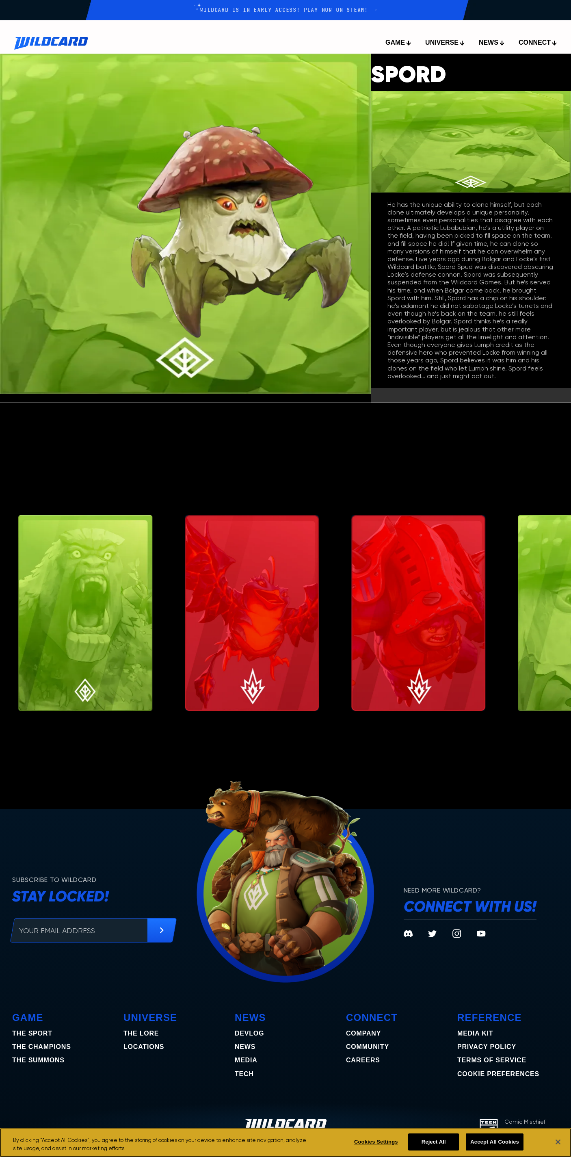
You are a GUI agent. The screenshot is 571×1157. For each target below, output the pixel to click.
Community (367, 1046)
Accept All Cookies (494, 1142)
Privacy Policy (486, 1046)
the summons (38, 1060)
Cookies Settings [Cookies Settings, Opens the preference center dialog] (376, 1142)
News (245, 1046)
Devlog (249, 1033)
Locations (143, 1046)
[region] (285, 1142)
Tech (244, 1073)
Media (246, 1060)
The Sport (32, 1033)
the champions (41, 1046)
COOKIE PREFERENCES (498, 1073)
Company (363, 1033)
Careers (363, 1060)
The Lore (141, 1033)
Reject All (434, 1142)
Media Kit (475, 1033)
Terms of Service (491, 1060)
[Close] (558, 1142)
